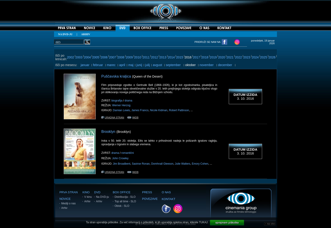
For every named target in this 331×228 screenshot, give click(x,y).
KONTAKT (168, 199)
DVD (97, 192)
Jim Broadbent (121, 163)
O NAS (166, 192)
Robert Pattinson (179, 110)
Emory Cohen (200, 163)
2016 (188, 57)
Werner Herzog (121, 105)
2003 (78, 57)
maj (131, 65)
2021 (230, 57)
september (173, 65)
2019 (213, 57)
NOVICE (65, 198)
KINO (86, 192)
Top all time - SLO (125, 201)
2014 (171, 57)
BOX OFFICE (122, 192)
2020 (221, 57)
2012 (154, 57)
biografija (116, 100)
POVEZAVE (150, 198)
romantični (127, 152)
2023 (246, 57)
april (122, 65)
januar (85, 65)
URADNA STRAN (112, 117)
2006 (104, 57)
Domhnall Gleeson (162, 163)
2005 (95, 57)
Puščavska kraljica (116, 76)
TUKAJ (203, 222)
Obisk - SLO (122, 205)
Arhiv (64, 208)
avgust (157, 65)
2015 (179, 57)
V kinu (88, 196)
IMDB (132, 117)
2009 (129, 57)
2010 (137, 57)
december (225, 65)
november (207, 65)
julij (147, 65)
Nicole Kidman (158, 110)
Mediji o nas (68, 203)
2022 (238, 57)
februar (98, 65)
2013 (162, 57)
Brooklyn (108, 132)
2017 (196, 57)
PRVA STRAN (68, 192)
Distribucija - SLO (125, 196)
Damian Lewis (121, 110)
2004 (87, 57)
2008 (120, 57)
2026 (271, 57)
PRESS (147, 192)
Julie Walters (182, 163)
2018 (204, 57)
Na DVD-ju (102, 196)
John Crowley (120, 158)
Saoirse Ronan (141, 163)
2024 (255, 57)
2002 (70, 57)
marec (111, 65)
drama (128, 100)
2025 (263, 57)
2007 (112, 57)
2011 (146, 57)
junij (139, 65)
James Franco (139, 110)
